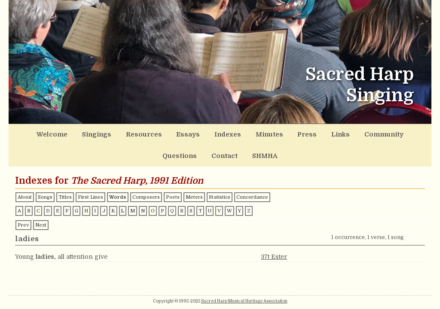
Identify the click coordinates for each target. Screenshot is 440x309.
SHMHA (406, 132)
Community (297, 132)
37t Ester (274, 231)
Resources (108, 132)
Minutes (207, 132)
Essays (143, 132)
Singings (70, 132)
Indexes (175, 132)
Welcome (35, 132)
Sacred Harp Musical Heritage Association (244, 301)
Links (263, 132)
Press (237, 132)
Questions (338, 132)
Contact (374, 132)
